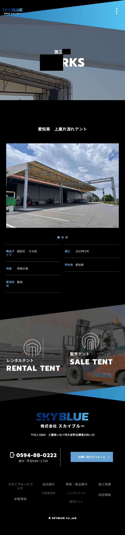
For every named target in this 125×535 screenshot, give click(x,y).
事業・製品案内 (76, 496)
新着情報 (20, 510)
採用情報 (104, 506)
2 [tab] (63, 237)
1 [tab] (59, 237)
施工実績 (104, 496)
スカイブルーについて (20, 498)
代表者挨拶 (48, 505)
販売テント (76, 513)
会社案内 (48, 496)
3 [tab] (67, 237)
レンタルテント (76, 505)
